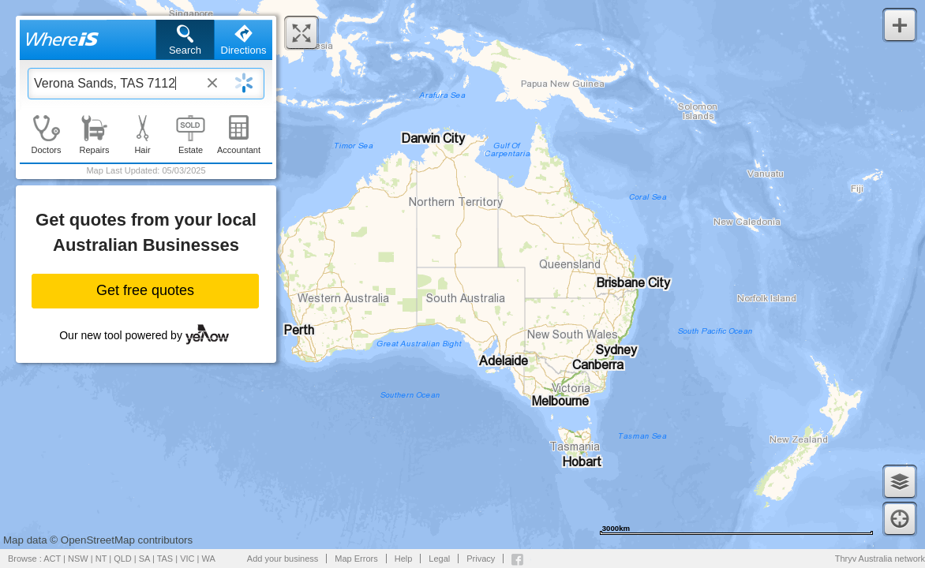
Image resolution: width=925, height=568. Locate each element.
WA (208, 558)
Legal (439, 558)
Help (404, 558)
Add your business (283, 558)
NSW (78, 558)
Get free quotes (145, 290)
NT (101, 558)
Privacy (480, 558)
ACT (52, 558)
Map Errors (356, 558)
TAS (165, 558)
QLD (123, 558)
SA (144, 558)
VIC (187, 558)
